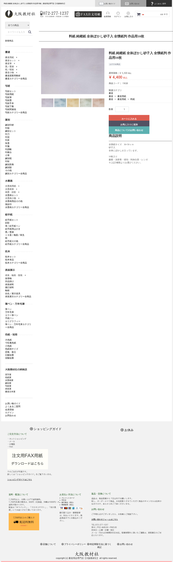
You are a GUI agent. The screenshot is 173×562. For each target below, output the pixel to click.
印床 (7, 140)
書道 (111, 93)
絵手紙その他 (11, 241)
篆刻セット (10, 131)
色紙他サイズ (11, 349)
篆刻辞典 (9, 164)
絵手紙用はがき (12, 229)
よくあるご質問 (158, 4)
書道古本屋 (10, 391)
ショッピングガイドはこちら (19, 479)
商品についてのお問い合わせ (129, 130)
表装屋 (8, 389)
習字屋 (8, 374)
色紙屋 (8, 377)
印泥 (7, 137)
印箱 (7, 128)
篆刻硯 (8, 158)
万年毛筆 (9, 312)
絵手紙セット (11, 220)
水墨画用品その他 (14, 201)
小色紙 (8, 346)
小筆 (7, 155)
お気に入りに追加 (129, 124)
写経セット (10, 91)
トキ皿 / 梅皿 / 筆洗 (14, 235)
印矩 (7, 161)
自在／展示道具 (12, 293)
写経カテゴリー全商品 (16, 112)
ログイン (9, 412)
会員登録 (9, 409)
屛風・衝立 (10, 352)
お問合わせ (10, 415)
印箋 (7, 146)
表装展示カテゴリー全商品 (18, 296)
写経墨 (8, 100)
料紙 (132, 99)
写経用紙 (9, 94)
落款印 (8, 204)
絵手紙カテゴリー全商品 (17, 244)
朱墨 (7, 143)
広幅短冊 (9, 355)
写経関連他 (10, 109)
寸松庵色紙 (10, 343)
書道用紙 (121, 96)
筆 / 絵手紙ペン (12, 226)
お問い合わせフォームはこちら (104, 519)
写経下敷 (9, 106)
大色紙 (8, 340)
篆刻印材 (9, 125)
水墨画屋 (9, 380)
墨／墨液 (9, 232)
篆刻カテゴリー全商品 (16, 173)
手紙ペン (9, 318)
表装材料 (9, 284)
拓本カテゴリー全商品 (16, 262)
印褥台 (8, 152)
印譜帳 (8, 149)
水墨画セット (11, 195)
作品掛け (9, 281)
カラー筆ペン (11, 315)
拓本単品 (9, 259)
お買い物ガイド (107, 4)
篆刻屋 (8, 383)
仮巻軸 (8, 278)
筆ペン (8, 309)
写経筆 (8, 97)
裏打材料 (9, 287)
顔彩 (7, 223)
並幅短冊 (9, 358)
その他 (8, 170)
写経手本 (9, 103)
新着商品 (9, 41)
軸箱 (7, 290)
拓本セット (10, 256)
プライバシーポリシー (74, 544)
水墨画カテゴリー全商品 (17, 207)
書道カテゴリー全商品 (16, 78)
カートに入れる (129, 119)
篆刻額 (8, 167)
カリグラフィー (12, 321)
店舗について (48, 544)
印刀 (7, 134)
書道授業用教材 (12, 75)
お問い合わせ (131, 4)
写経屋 (8, 386)
